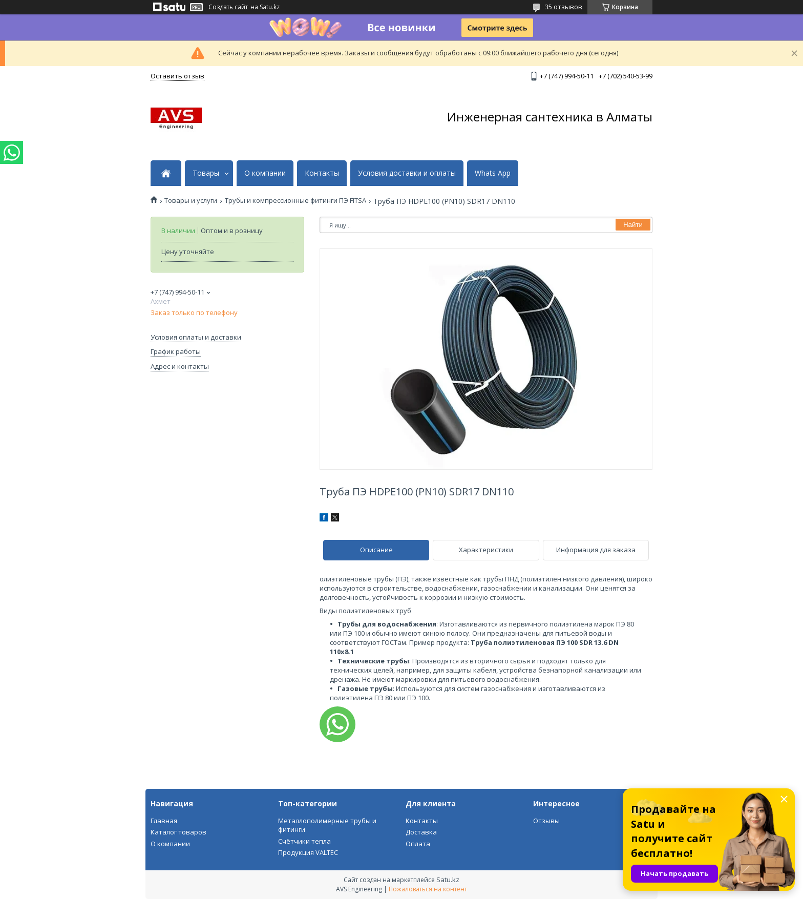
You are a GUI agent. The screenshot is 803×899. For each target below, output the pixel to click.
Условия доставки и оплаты (407, 173)
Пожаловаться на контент (428, 889)
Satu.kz (447, 879)
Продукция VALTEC (308, 852)
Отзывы (546, 820)
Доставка (421, 832)
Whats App (493, 173)
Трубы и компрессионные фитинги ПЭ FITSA (295, 200)
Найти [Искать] (633, 224)
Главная (164, 820)
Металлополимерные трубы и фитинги (327, 825)
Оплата (418, 843)
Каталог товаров (178, 832)
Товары (206, 173)
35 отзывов (563, 6)
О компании (265, 173)
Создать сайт (228, 7)
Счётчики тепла (304, 841)
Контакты (322, 173)
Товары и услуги (190, 200)
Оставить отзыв (177, 75)
